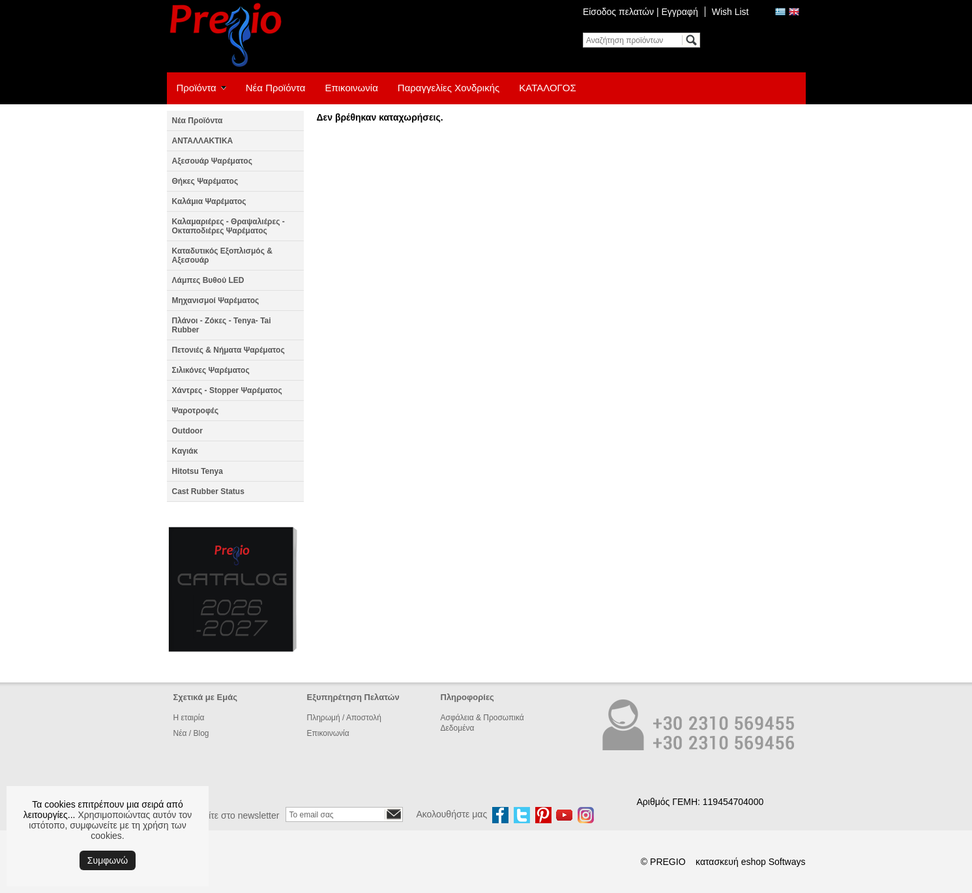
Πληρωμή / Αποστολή (344, 717)
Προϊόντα (196, 87)
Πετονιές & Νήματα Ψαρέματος (228, 350)
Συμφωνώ (107, 860)
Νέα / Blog (191, 733)
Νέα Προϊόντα (276, 87)
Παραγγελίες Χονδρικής (448, 87)
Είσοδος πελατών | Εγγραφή (640, 12)
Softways (787, 861)
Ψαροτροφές (195, 410)
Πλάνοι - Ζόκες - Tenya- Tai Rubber (221, 325)
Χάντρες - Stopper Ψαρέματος (227, 390)
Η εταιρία (189, 717)
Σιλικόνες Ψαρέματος (211, 370)
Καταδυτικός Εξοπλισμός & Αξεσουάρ (222, 255)
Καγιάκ (185, 451)
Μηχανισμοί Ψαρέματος (215, 300)
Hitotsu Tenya (197, 471)
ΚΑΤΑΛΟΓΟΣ (547, 87)
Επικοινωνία (351, 87)
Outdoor (187, 430)
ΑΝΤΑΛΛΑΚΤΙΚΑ (202, 140)
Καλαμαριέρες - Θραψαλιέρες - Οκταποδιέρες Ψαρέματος (228, 226)
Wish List (730, 12)
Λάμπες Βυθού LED (208, 280)
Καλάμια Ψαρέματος (209, 201)
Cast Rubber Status (208, 491)
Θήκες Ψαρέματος (205, 181)
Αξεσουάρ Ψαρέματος (212, 161)
